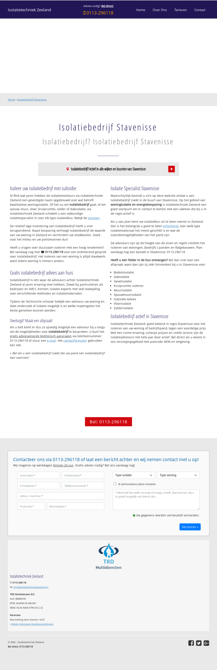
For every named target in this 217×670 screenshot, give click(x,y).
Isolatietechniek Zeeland (29, 9)
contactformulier (75, 341)
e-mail (51, 341)
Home (11, 99)
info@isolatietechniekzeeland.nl (30, 587)
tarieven (94, 218)
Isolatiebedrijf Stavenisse (32, 99)
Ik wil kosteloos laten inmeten (137, 484)
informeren (171, 226)
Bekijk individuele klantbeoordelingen (32, 624)
